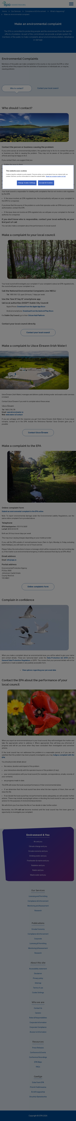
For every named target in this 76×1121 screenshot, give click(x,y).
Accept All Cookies (46, 183)
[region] (38, 177)
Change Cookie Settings (26, 183)
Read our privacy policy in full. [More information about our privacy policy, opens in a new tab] (56, 176)
